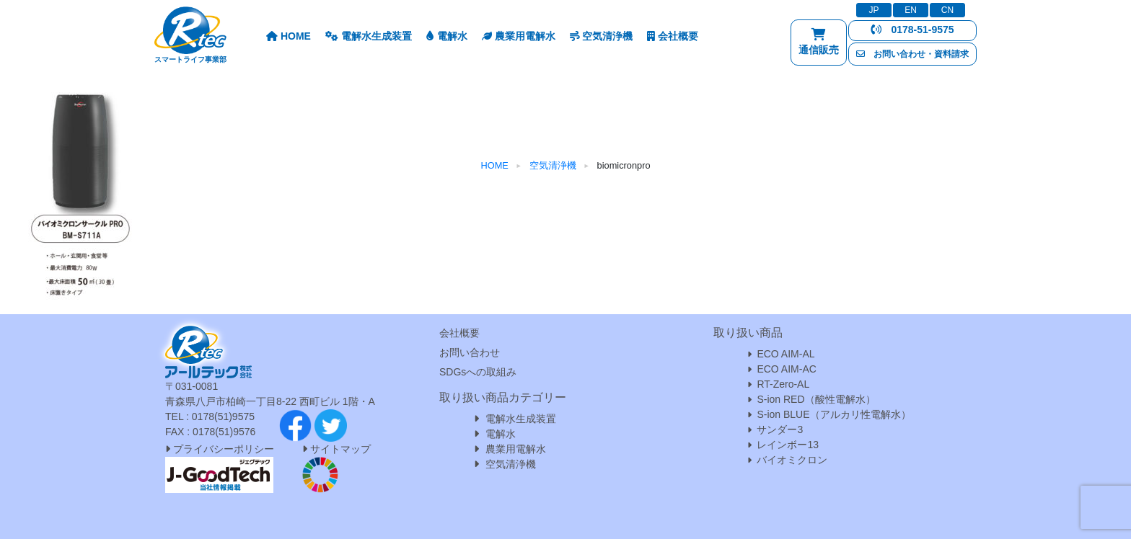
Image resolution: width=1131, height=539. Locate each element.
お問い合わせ (469, 352)
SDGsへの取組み (477, 372)
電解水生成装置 (368, 36)
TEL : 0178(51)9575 (210, 416)
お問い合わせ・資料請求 (912, 54)
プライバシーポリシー (219, 449)
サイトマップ (340, 449)
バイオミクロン (792, 460)
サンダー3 (780, 429)
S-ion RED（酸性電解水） (816, 399)
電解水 (446, 36)
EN (911, 10)
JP (873, 10)
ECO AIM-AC (786, 369)
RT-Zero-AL (783, 384)
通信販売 (818, 45)
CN (947, 10)
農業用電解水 (518, 36)
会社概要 (672, 36)
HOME (288, 36)
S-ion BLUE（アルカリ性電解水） (833, 414)
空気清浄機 (601, 36)
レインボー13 (788, 444)
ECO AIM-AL (785, 354)
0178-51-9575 (912, 29)
